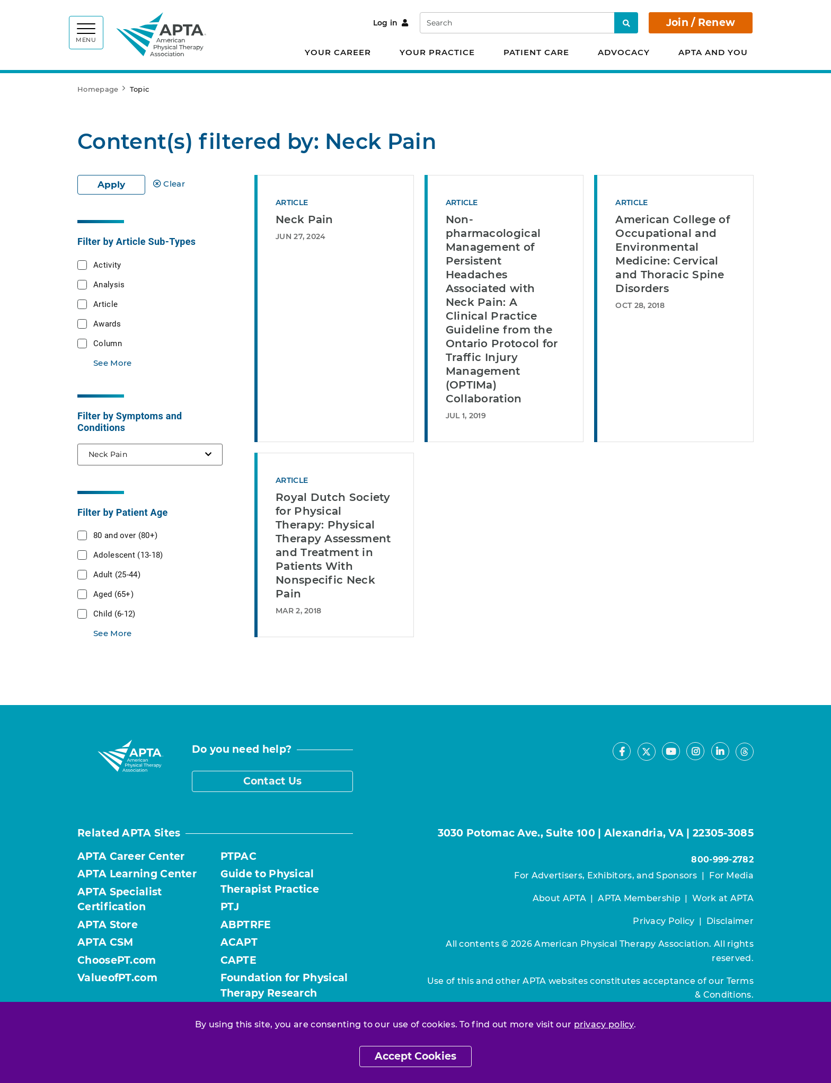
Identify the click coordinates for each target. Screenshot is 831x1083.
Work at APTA (723, 898)
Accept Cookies (415, 1056)
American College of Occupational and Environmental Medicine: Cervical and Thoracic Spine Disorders (672, 254)
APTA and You (713, 52)
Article (105, 303)
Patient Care (536, 52)
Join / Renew (701, 22)
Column (107, 343)
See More (112, 363)
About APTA (559, 898)
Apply (111, 184)
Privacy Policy (663, 921)
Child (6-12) (114, 613)
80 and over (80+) (125, 535)
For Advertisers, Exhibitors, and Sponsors (605, 875)
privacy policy (604, 1024)
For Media (731, 875)
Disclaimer (730, 921)
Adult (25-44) (116, 574)
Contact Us (272, 781)
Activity (107, 264)
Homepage (97, 89)
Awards (107, 323)
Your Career (338, 52)
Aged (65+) (113, 593)
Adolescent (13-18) (128, 554)
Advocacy (624, 52)
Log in (391, 23)
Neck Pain (304, 219)
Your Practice (437, 52)
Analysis (109, 284)
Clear (169, 184)
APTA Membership (639, 898)
